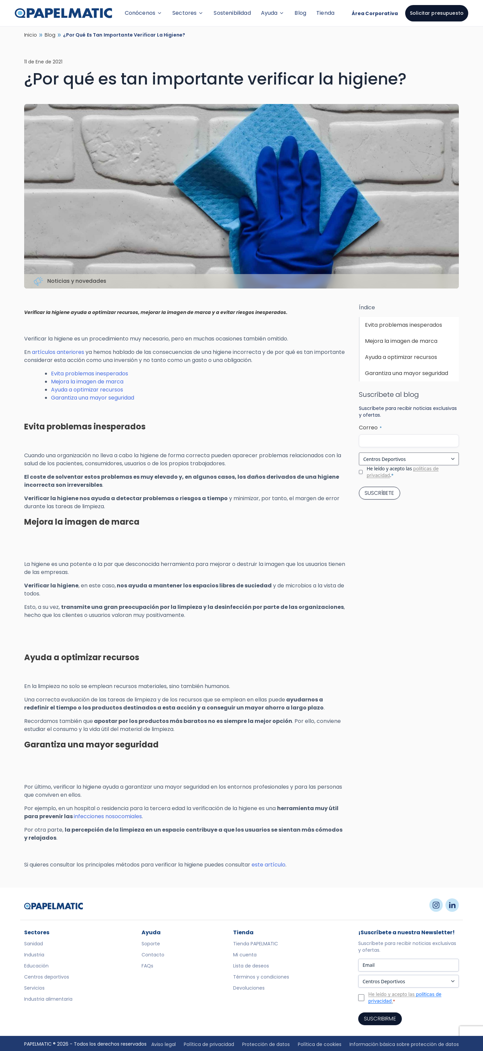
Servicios (34, 988)
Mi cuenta (245, 954)
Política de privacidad (209, 1044)
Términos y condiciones (261, 977)
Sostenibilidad (232, 13)
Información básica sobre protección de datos (404, 1044)
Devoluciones (249, 988)
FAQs (147, 965)
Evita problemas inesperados (89, 373)
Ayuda (273, 13)
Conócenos (143, 13)
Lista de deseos (251, 965)
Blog (300, 13)
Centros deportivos (46, 977)
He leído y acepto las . (402, 471)
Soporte (151, 943)
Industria (34, 954)
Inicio (30, 35)
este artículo (268, 865)
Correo (370, 427)
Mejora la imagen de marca (87, 381)
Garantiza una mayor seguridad (92, 398)
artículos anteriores (58, 352)
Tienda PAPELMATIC (255, 943)
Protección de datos (266, 1044)
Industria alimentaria (48, 999)
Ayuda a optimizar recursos (87, 389)
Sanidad (33, 943)
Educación (36, 965)
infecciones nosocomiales (108, 816)
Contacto (153, 954)
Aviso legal (163, 1044)
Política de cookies (319, 1044)
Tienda (325, 13)
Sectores (188, 13)
